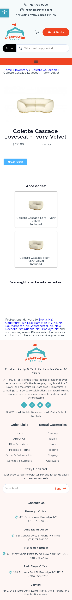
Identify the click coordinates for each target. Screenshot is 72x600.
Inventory (21, 70)
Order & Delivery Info (19, 455)
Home (7, 70)
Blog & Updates (19, 444)
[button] (4, 13)
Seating (53, 433)
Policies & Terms (19, 449)
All (9, 48)
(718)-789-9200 (38, 521)
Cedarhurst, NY (15, 322)
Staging (53, 455)
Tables (53, 438)
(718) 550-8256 (38, 576)
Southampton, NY (17, 326)
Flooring (52, 449)
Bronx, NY (45, 319)
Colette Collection (44, 70)
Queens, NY (31, 329)
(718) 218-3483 (38, 557)
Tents (52, 444)
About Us (19, 438)
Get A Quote (56, 32)
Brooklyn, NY (50, 329)
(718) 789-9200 (38, 4)
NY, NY (57, 322)
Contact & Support (19, 460)
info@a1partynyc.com (38, 9)
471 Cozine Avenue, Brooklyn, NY (36, 15)
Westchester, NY (42, 326)
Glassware (52, 460)
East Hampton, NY (39, 322)
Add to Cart (15, 162)
